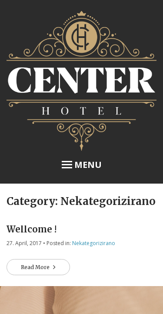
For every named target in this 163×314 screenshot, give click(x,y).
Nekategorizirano (93, 243)
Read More (36, 267)
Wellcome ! (32, 229)
